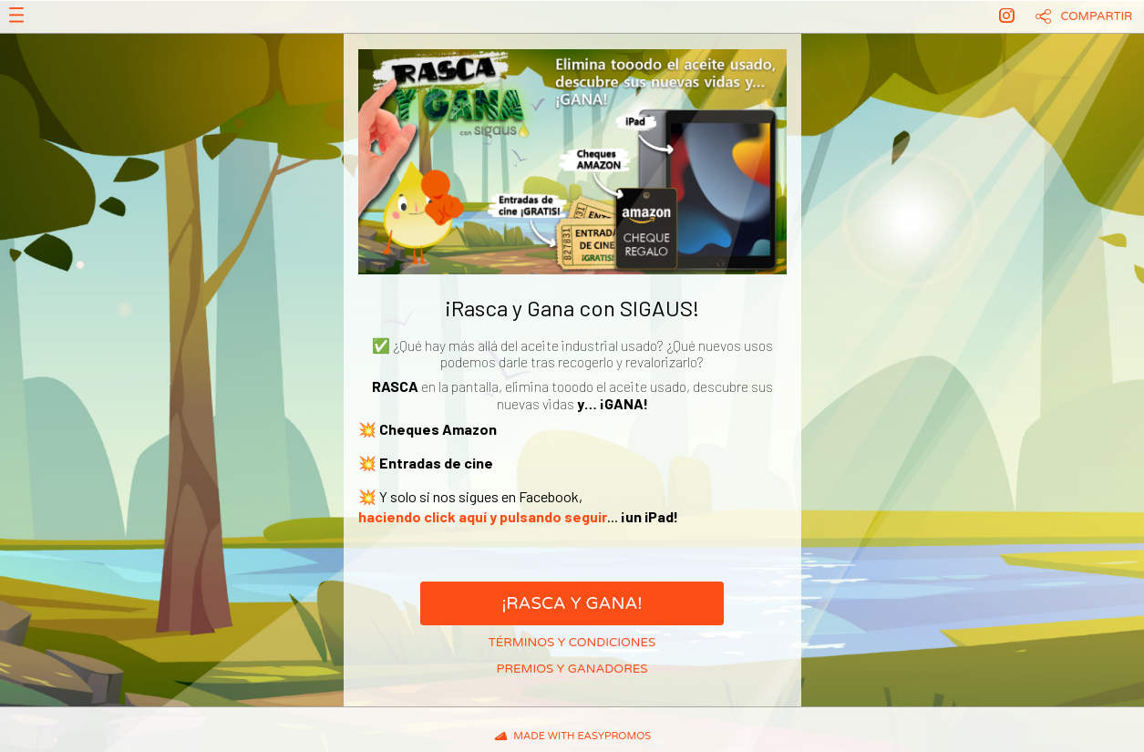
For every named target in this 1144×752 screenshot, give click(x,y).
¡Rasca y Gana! (571, 603)
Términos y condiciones (572, 642)
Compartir (1097, 16)
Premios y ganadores (572, 669)
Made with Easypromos (582, 736)
